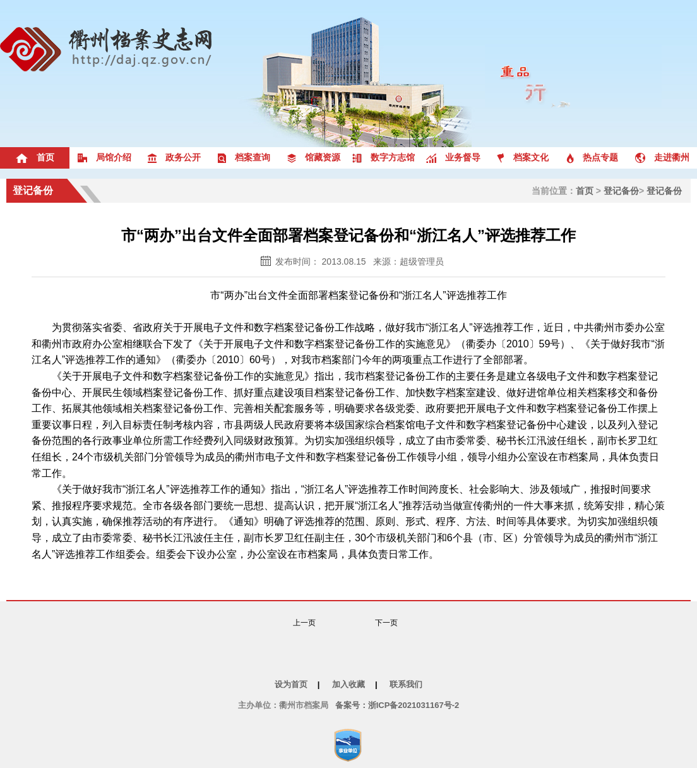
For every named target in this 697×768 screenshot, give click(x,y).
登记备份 (33, 190)
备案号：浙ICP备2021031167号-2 (397, 705)
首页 (584, 191)
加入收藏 (348, 684)
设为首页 (291, 684)
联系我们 (406, 684)
